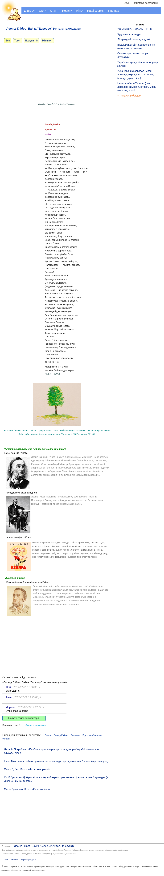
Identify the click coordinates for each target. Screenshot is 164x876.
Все (7, 40)
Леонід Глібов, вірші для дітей (21, 492)
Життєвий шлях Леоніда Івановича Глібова (28, 582)
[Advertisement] (57, 641)
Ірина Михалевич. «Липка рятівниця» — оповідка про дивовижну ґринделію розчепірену (56, 761)
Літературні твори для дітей (133, 39)
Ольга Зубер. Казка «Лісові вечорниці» (27, 769)
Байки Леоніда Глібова (16, 453)
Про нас (113, 10)
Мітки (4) (47, 40)
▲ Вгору (29, 10)
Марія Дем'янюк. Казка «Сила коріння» (27, 789)
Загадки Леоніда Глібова (18, 537)
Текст (17, 40)
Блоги (42, 10)
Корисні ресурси (28, 859)
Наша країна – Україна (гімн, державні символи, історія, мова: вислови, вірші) (136, 87)
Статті (54, 10)
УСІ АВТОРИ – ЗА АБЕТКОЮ (134, 29)
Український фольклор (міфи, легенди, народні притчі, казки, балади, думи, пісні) (135, 75)
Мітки (79, 10)
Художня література (129, 34)
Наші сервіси (95, 10)
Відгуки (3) (31, 40)
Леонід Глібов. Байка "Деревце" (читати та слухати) (44, 846)
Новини (67, 10)
